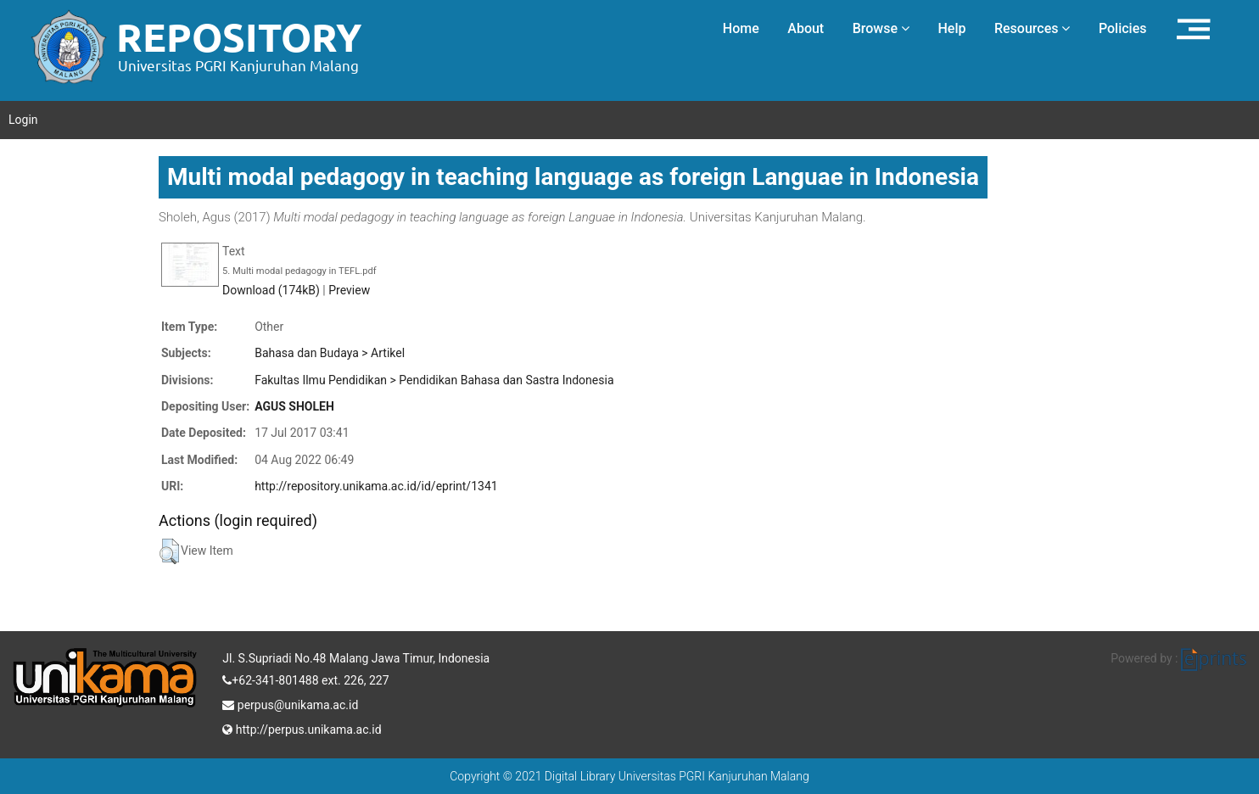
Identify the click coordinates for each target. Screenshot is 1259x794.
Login (23, 119)
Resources (1032, 28)
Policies (1123, 28)
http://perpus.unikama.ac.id (301, 727)
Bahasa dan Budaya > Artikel (330, 353)
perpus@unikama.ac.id (290, 703)
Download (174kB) (271, 290)
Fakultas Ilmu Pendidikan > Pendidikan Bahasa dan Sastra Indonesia (434, 380)
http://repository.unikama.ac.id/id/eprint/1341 (376, 486)
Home (741, 28)
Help (951, 28)
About (805, 28)
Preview (349, 290)
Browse (881, 28)
